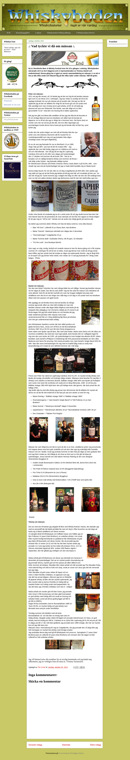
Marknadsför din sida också (12, 104)
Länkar (38, 33)
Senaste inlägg (35, 745)
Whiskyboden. (8, 101)
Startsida (66, 745)
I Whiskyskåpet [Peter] (85, 33)
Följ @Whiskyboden (11, 119)
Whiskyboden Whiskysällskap (59, 33)
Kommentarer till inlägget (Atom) (71, 753)
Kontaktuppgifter (23, 33)
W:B (8, 33)
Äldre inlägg (95, 745)
